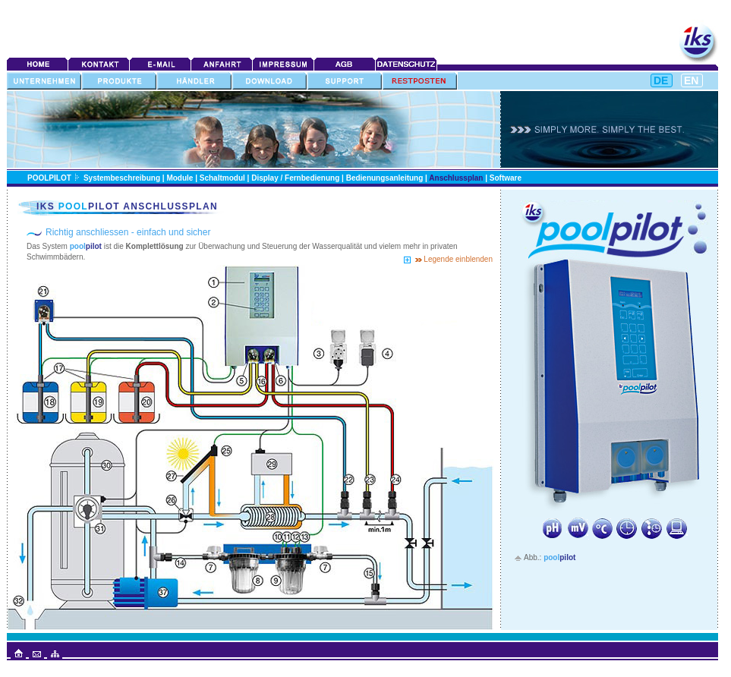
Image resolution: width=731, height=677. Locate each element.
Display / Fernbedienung (295, 178)
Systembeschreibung (121, 178)
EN (691, 80)
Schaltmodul (222, 178)
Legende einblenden (457, 259)
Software (505, 178)
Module (179, 178)
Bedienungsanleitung (385, 178)
